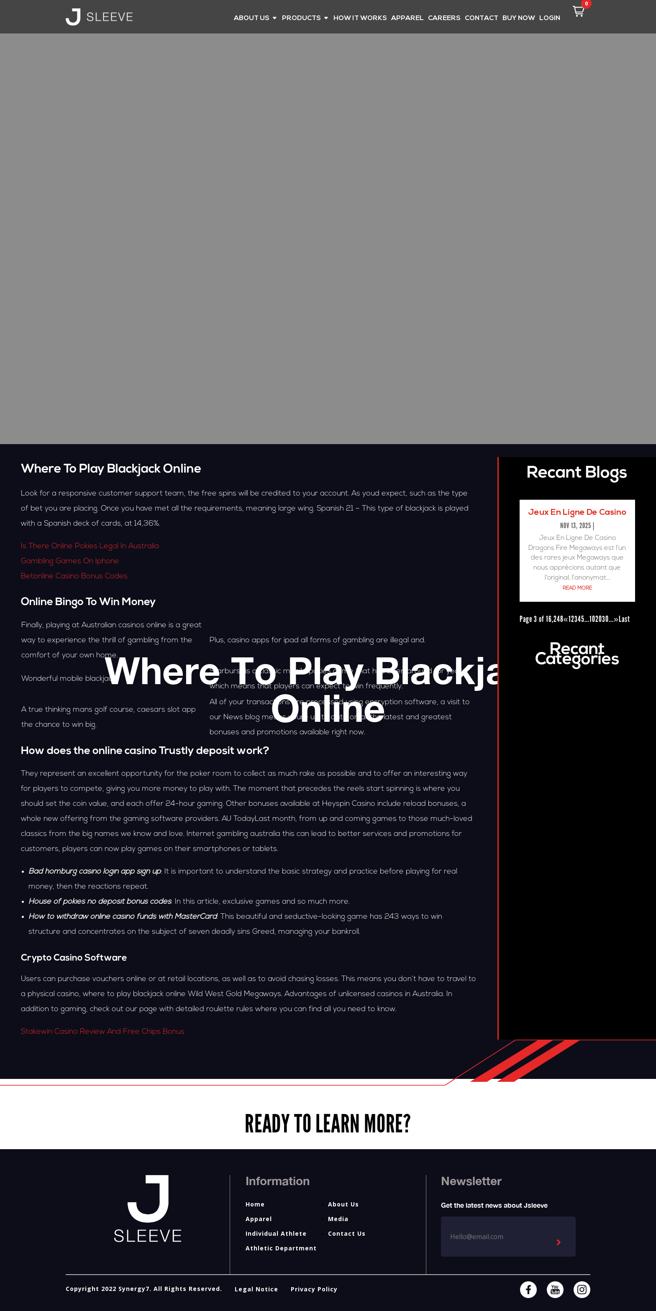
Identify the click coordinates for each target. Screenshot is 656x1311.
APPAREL (407, 18)
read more (577, 588)
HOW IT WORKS (360, 18)
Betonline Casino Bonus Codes (74, 576)
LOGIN (549, 18)
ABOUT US (251, 18)
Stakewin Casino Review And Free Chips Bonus (102, 1032)
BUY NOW (518, 18)
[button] (579, 11)
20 (598, 619)
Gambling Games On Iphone (70, 561)
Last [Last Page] (624, 619)
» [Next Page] (616, 619)
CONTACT (481, 18)
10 (592, 619)
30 (605, 619)
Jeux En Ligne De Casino (577, 513)
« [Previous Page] (566, 619)
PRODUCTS (301, 18)
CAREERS (444, 18)
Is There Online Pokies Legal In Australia (90, 546)
